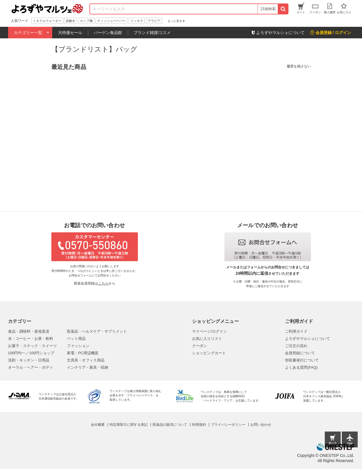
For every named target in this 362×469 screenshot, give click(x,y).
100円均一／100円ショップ (31, 353)
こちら (103, 283)
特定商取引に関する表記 (129, 425)
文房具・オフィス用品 (85, 360)
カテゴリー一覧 (28, 32)
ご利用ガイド (296, 331)
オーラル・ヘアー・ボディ (30, 367)
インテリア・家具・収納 (87, 367)
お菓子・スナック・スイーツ (32, 346)
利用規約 (199, 425)
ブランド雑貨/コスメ (152, 32)
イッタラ (136, 20)
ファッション (78, 346)
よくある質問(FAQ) (301, 367)
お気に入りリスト (207, 338)
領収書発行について (302, 360)
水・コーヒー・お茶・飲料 (30, 338)
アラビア (154, 20)
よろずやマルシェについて (307, 338)
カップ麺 (86, 20)
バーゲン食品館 (108, 32)
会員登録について (300, 353)
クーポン (199, 346)
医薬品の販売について (170, 425)
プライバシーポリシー (228, 425)
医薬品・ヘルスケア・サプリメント (97, 331)
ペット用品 (76, 338)
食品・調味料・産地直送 (28, 331)
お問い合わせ (260, 425)
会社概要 (98, 425)
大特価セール (70, 32)
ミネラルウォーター (47, 20)
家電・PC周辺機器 (82, 353)
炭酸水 (70, 20)
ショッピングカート (209, 353)
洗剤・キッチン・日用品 (28, 360)
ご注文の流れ (296, 346)
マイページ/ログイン (209, 331)
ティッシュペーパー (111, 20)
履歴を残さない (299, 66)
